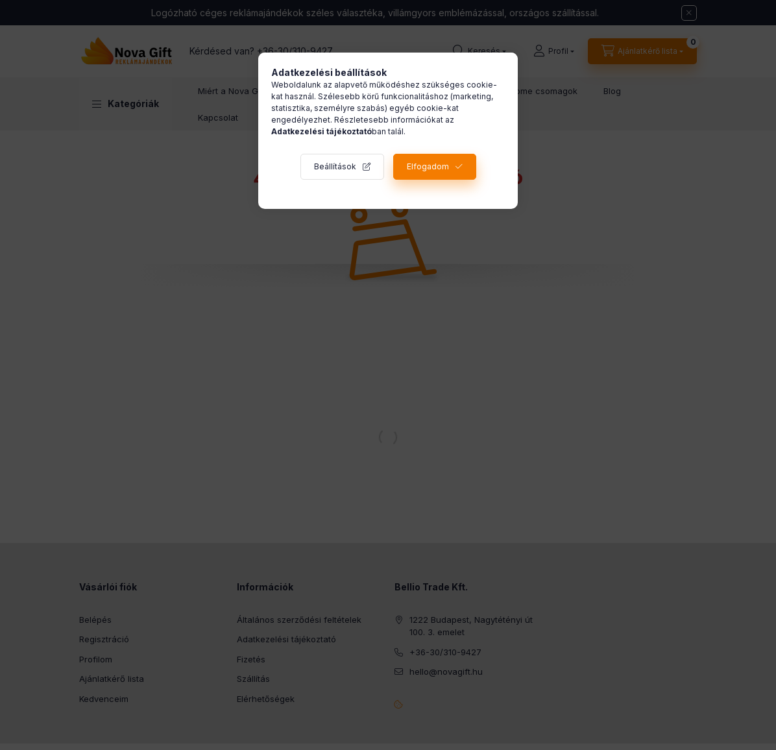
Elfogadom (428, 166)
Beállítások (335, 166)
